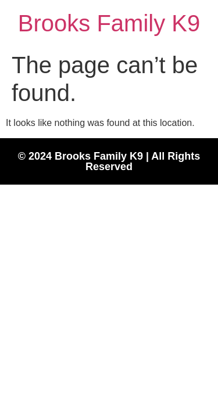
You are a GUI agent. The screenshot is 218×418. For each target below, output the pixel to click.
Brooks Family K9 (109, 23)
